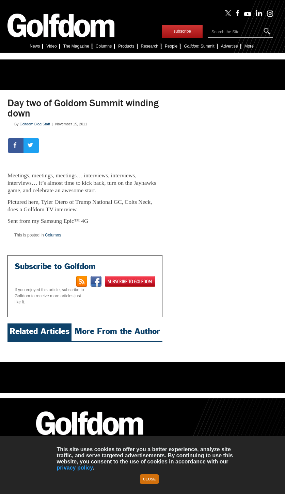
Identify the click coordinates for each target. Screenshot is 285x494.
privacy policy (75, 468)
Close (149, 479)
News (35, 46)
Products (126, 46)
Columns (104, 46)
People (171, 46)
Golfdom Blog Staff (34, 124)
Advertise (229, 46)
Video (51, 46)
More (249, 46)
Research (149, 46)
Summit (199, 46)
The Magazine (76, 46)
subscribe (182, 31)
